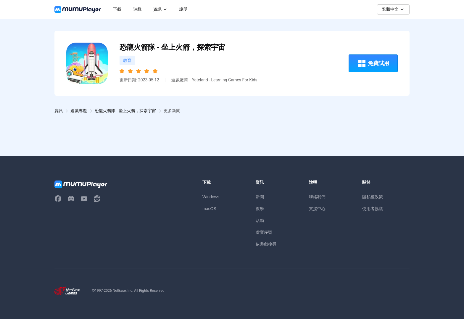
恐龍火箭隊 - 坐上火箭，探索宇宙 (125, 110)
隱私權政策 (372, 196)
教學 (260, 208)
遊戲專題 (78, 110)
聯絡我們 (317, 196)
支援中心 (317, 208)
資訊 (58, 110)
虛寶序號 (264, 232)
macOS (209, 208)
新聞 (260, 196)
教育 (127, 60)
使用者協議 (372, 208)
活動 (260, 220)
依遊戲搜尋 (266, 244)
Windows (210, 196)
